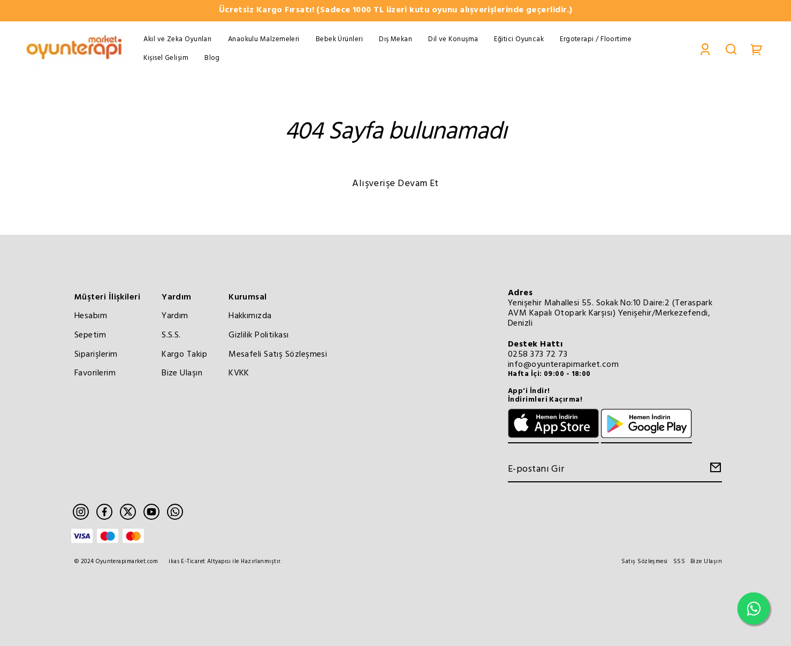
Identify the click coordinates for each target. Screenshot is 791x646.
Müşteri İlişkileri (107, 297)
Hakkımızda (250, 316)
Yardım (177, 297)
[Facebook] (104, 512)
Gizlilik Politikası (259, 335)
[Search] (731, 49)
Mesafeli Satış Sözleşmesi (278, 355)
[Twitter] (128, 512)
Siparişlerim (95, 355)
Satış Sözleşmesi (644, 561)
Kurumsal (248, 297)
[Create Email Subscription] (714, 470)
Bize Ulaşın (182, 373)
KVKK (239, 373)
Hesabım (90, 316)
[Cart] (757, 49)
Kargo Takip (184, 355)
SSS (679, 561)
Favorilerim (95, 373)
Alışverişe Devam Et (395, 183)
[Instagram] (81, 512)
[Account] (705, 49)
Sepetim (90, 335)
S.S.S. (171, 335)
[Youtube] (151, 512)
